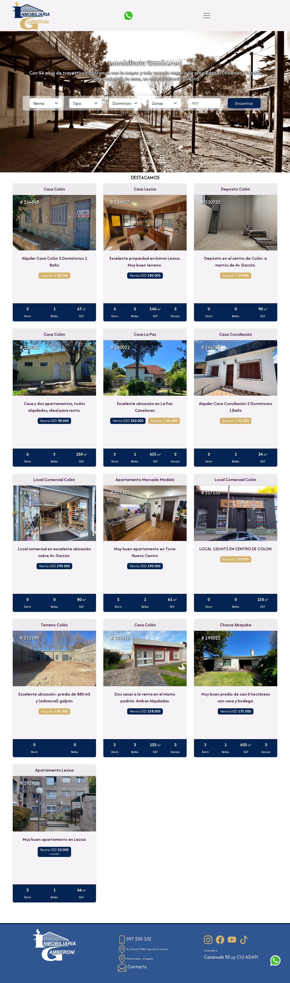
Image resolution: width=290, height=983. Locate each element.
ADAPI (251, 957)
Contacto (132, 966)
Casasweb (214, 957)
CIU (240, 957)
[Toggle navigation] (206, 15)
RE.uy (230, 957)
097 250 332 (135, 939)
